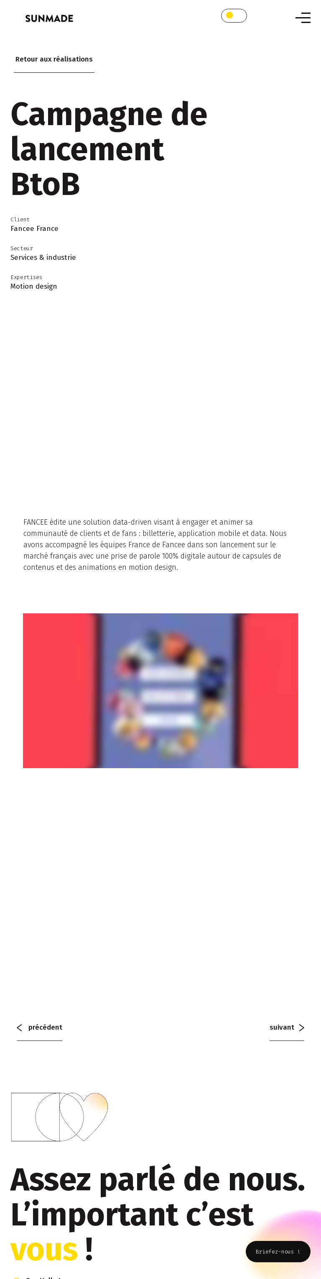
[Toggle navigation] (303, 18)
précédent (39, 1027)
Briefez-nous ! (278, 1251)
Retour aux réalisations (54, 59)
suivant (287, 1027)
